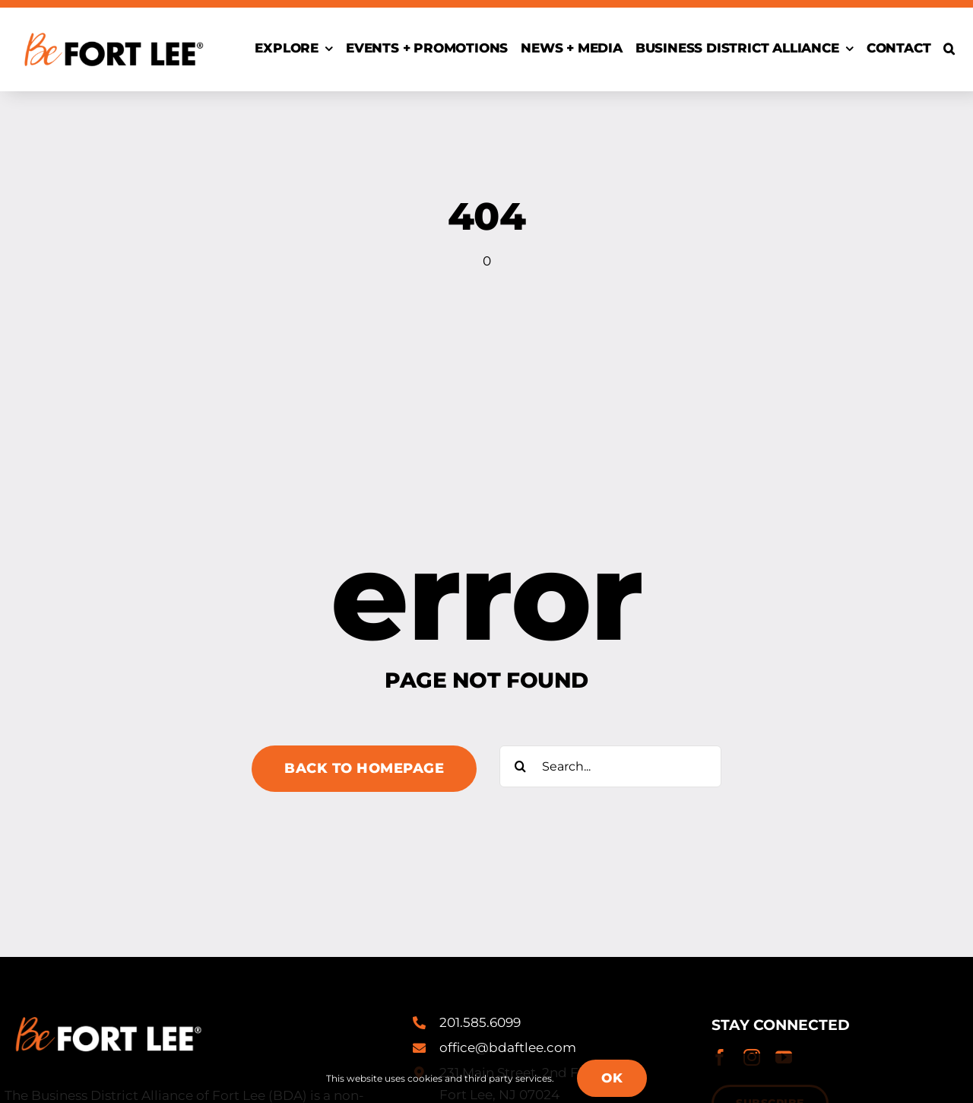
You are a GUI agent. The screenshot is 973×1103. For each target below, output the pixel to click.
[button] (949, 49)
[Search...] (610, 766)
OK (612, 1078)
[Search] (520, 766)
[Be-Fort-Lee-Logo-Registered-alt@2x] (112, 25)
